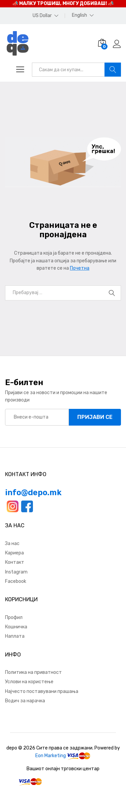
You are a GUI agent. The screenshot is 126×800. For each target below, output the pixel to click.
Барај (112, 70)
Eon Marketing (50, 756)
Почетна (79, 268)
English (79, 15)
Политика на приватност (33, 672)
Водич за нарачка (25, 701)
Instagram (16, 572)
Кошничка (16, 627)
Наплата (15, 636)
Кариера (14, 553)
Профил (14, 617)
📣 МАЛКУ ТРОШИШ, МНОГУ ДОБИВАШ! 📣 (63, 3)
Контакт (14, 562)
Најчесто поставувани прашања (41, 691)
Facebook (15, 581)
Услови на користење (29, 682)
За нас (12, 543)
